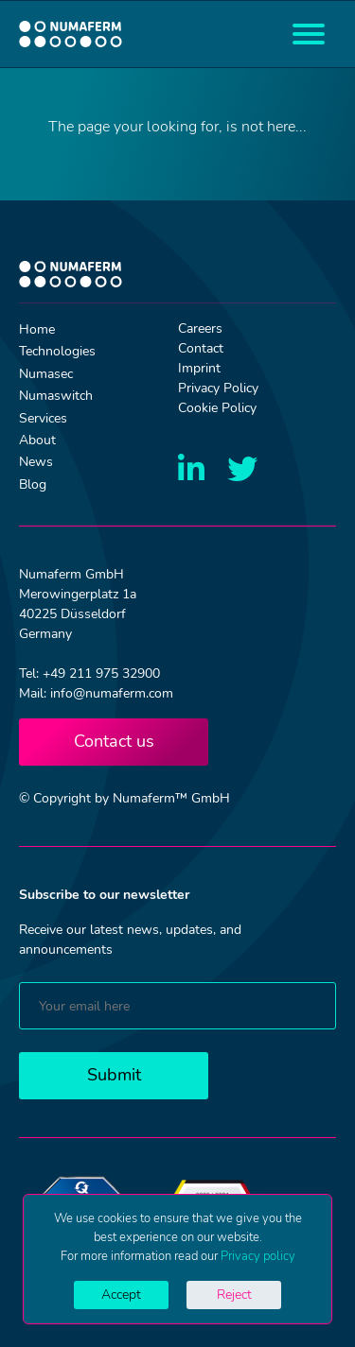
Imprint (199, 368)
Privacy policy (258, 1256)
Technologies (57, 351)
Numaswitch (56, 396)
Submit (114, 1074)
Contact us (114, 741)
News (36, 462)
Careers (200, 328)
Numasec (46, 374)
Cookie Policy (217, 408)
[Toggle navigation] (308, 34)
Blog (32, 484)
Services (43, 418)
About (37, 440)
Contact (200, 348)
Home (37, 329)
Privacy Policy (218, 388)
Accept (121, 1295)
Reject (234, 1295)
